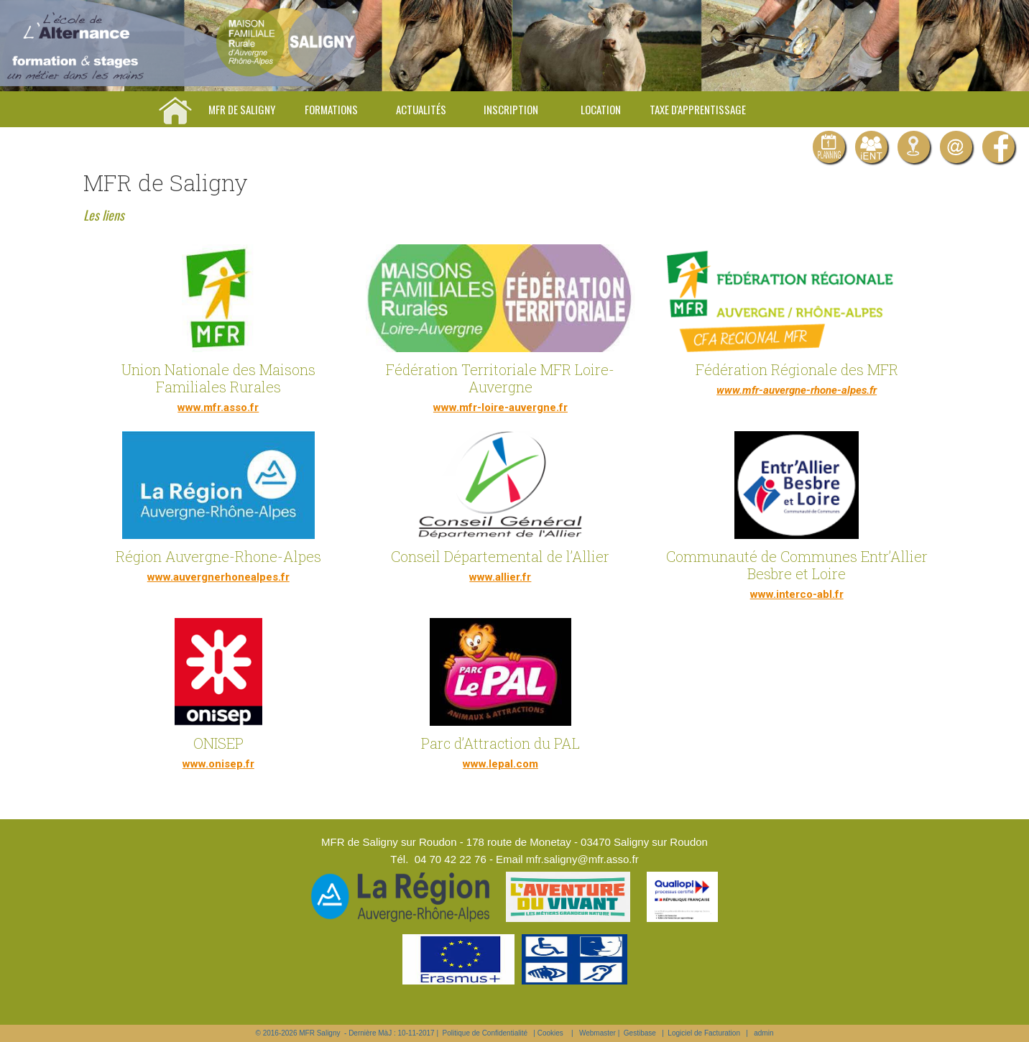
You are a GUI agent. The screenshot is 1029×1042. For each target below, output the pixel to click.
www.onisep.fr (218, 763)
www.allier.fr (500, 577)
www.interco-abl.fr (797, 594)
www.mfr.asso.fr (218, 407)
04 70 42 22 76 (450, 859)
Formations (331, 109)
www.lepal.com (500, 763)
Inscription (511, 109)
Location (601, 109)
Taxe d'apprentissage (698, 109)
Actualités (421, 109)
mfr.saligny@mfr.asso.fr (582, 859)
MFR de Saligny (241, 109)
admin (763, 1033)
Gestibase (640, 1033)
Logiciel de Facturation (704, 1033)
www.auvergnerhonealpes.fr (218, 577)
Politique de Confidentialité (485, 1033)
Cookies (550, 1033)
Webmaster (597, 1033)
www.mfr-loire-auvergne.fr (500, 407)
